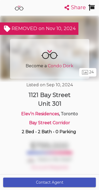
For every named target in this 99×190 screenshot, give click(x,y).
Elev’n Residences (40, 113)
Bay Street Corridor (49, 122)
